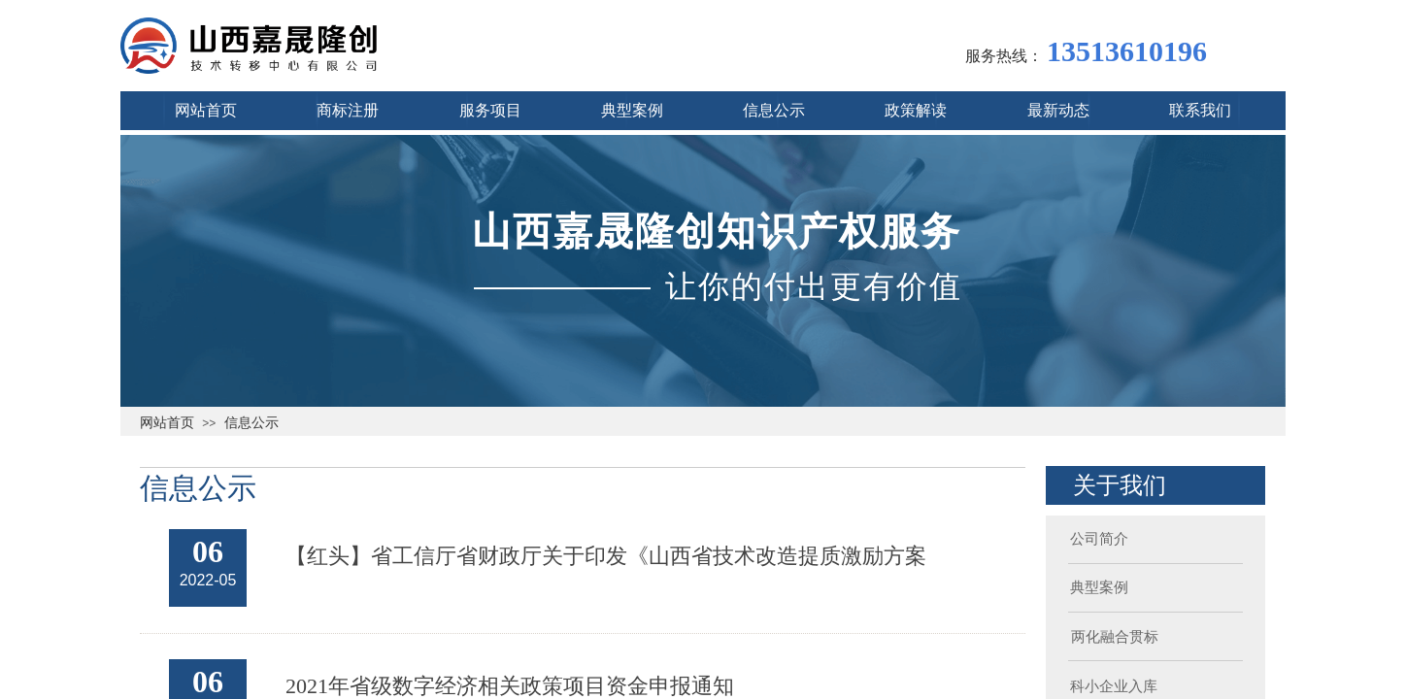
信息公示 (251, 422)
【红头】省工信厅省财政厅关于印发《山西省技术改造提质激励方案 (605, 556)
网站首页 (167, 422)
